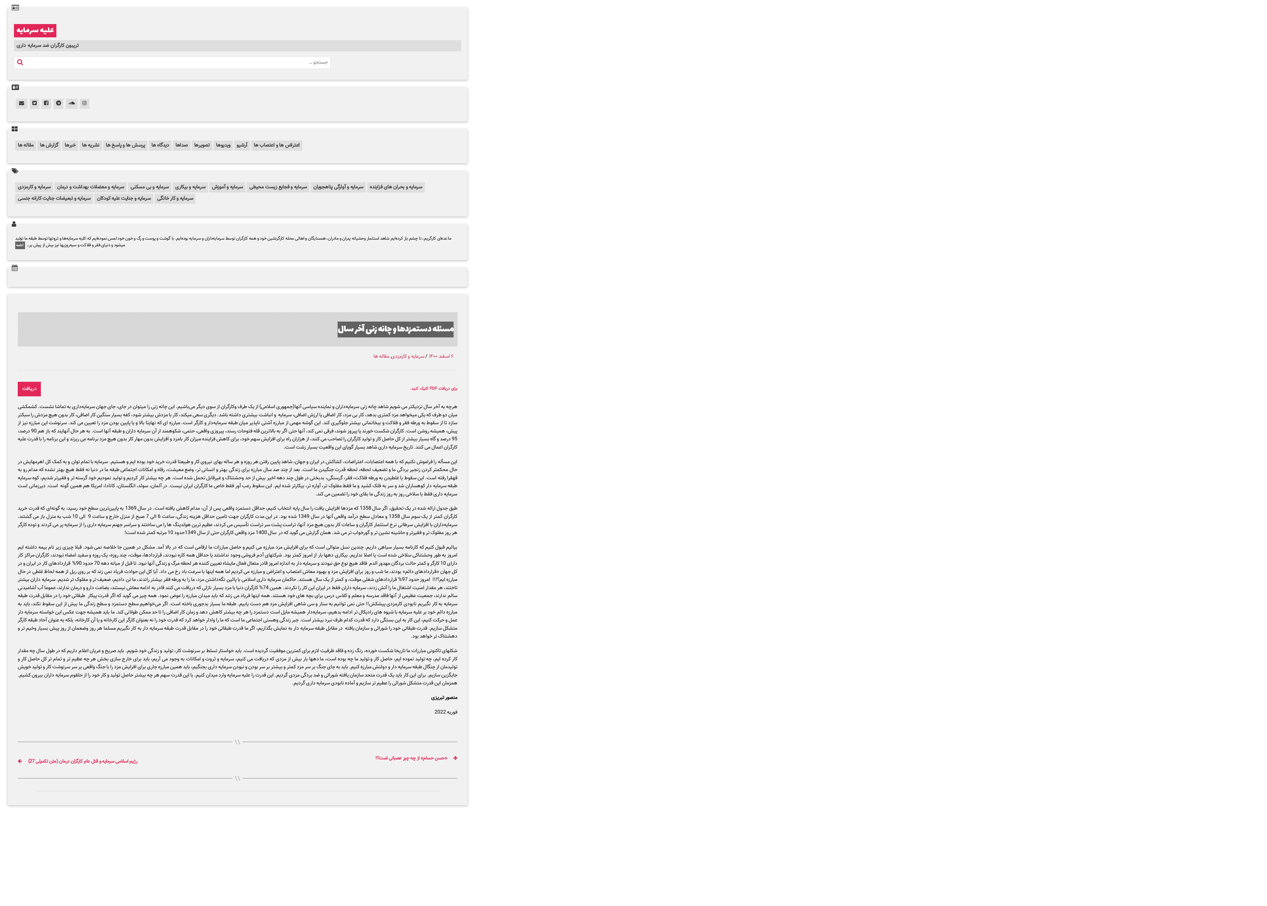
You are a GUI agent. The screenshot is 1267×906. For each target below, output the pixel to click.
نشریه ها (90, 145)
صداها (181, 145)
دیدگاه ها (160, 145)
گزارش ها (49, 145)
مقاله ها (26, 145)
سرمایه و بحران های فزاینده (396, 187)
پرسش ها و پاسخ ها (125, 145)
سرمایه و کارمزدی (34, 187)
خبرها (70, 145)
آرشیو (242, 145)
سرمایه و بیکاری (190, 187)
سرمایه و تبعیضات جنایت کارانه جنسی (54, 199)
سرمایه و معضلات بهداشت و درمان (90, 187)
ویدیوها (223, 145)
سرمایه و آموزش (227, 187)
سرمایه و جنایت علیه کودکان (124, 199)
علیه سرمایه (35, 30)
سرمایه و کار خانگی (175, 199)
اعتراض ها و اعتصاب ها (277, 145)
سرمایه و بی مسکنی (150, 187)
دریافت (29, 389)
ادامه (20, 245)
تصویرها (202, 145)
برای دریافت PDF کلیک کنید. (426, 389)
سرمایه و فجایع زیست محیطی (278, 187)
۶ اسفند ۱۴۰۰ (441, 357)
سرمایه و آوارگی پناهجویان (338, 187)
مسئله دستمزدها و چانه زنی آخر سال (382, 329)
